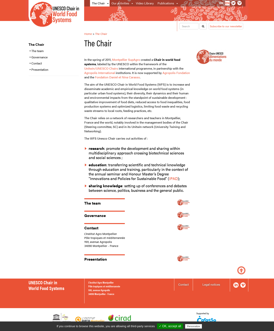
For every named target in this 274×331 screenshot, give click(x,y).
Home (88, 34)
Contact (36, 63)
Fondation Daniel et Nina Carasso (117, 77)
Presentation (39, 69)
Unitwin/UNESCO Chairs (101, 68)
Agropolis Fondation (176, 73)
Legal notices (211, 284)
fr (221, 3)
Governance (39, 57)
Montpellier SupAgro (126, 59)
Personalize (193, 326)
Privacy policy (212, 326)
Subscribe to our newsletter (226, 26)
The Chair (98, 3)
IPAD (173, 178)
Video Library (145, 3)
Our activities (120, 3)
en (227, 3)
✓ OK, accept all (170, 326)
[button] (108, 3)
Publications (166, 3)
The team (37, 51)
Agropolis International (99, 73)
